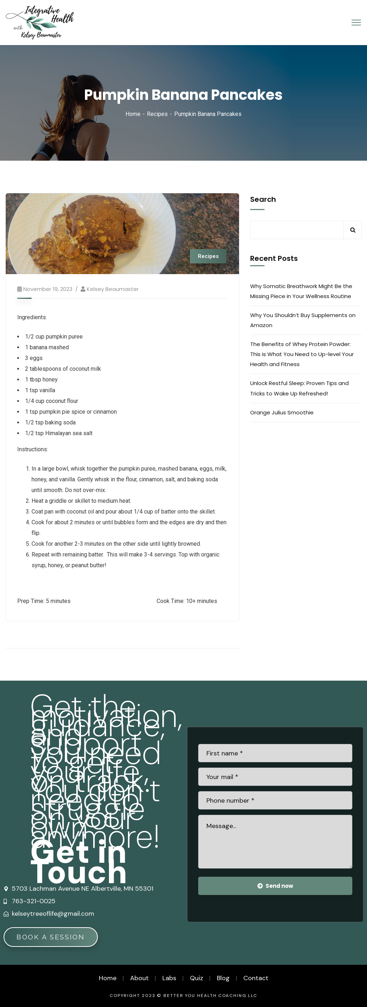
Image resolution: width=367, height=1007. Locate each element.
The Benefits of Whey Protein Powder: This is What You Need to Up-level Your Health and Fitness (302, 354)
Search (263, 199)
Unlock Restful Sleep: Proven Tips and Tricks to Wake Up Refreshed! (299, 388)
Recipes (157, 114)
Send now (275, 886)
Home (132, 114)
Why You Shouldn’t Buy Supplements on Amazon (303, 320)
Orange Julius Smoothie (282, 412)
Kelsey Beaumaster (113, 289)
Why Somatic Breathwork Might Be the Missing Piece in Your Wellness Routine (301, 291)
